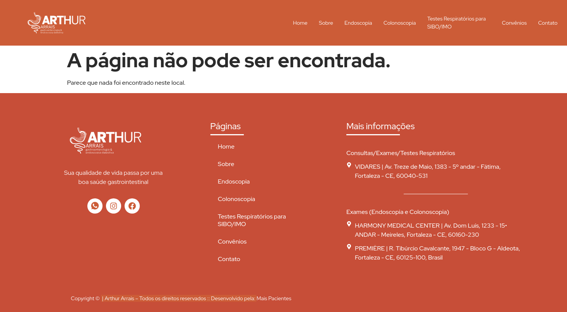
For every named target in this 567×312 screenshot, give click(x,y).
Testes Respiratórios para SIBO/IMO (456, 22)
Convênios (514, 22)
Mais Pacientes (273, 298)
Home (300, 22)
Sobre (326, 22)
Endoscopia (358, 22)
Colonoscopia (400, 22)
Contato (548, 22)
